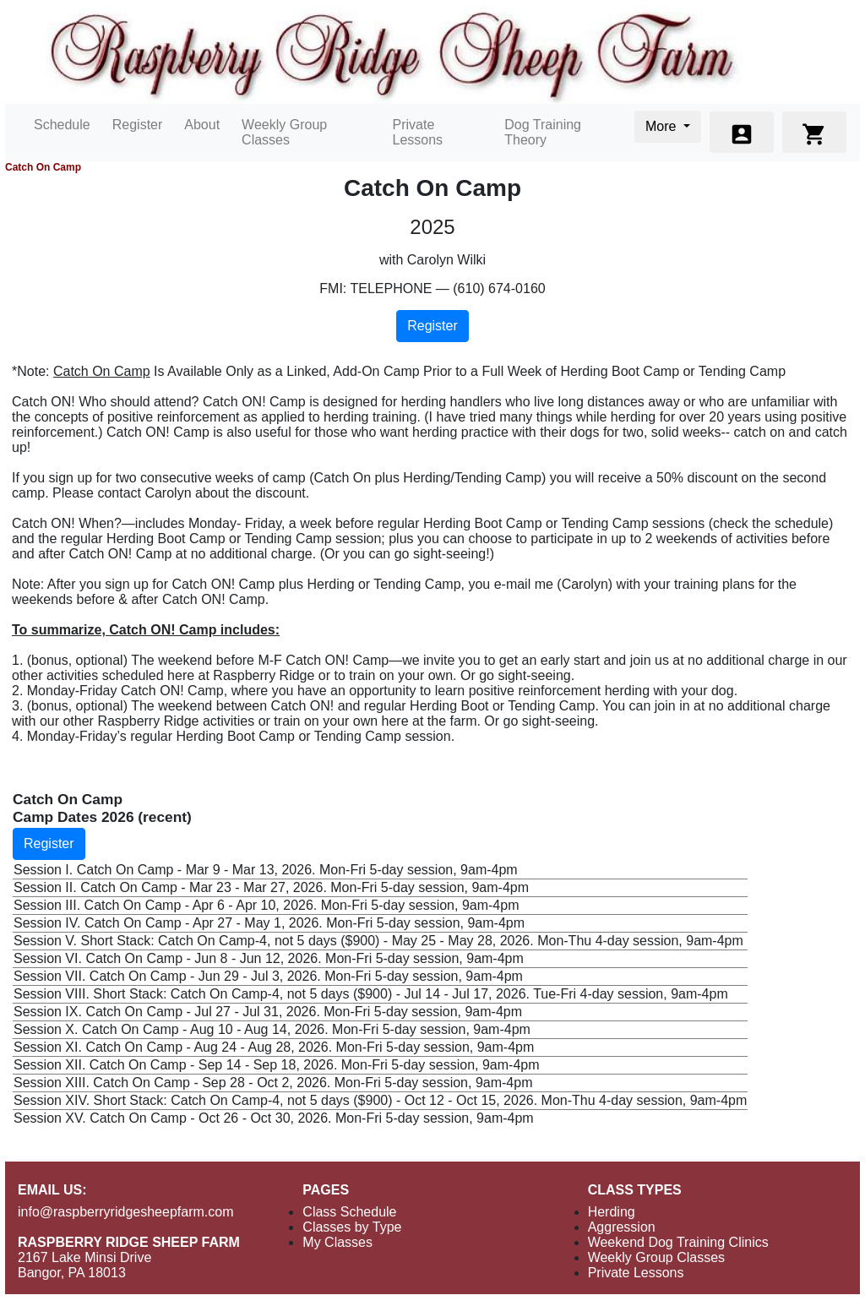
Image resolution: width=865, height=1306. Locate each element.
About (202, 124)
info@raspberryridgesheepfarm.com (125, 1212)
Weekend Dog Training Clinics (678, 1242)
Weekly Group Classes (284, 132)
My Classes (337, 1242)
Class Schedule (349, 1212)
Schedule (62, 124)
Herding (611, 1212)
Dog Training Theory (542, 132)
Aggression (622, 1227)
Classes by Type (351, 1227)
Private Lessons (418, 132)
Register (137, 124)
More (662, 126)
